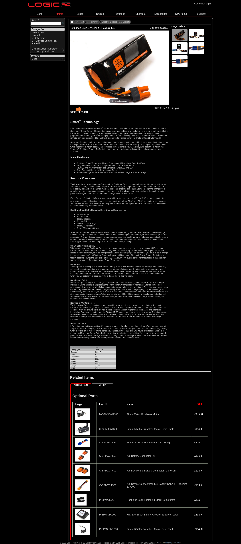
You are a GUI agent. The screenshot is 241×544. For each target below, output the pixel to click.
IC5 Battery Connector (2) (141, 456)
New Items (181, 14)
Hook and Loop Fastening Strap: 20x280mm (151, 500)
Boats (80, 14)
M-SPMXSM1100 (108, 414)
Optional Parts (81, 385)
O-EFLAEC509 (107, 442)
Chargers (140, 14)
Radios (100, 14)
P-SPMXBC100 (107, 514)
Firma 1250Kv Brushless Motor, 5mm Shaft (150, 529)
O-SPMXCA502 (107, 470)
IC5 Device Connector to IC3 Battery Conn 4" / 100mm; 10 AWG (157, 485)
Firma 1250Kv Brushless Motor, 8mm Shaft (150, 429)
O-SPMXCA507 (107, 485)
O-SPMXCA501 (107, 456)
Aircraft (59, 14)
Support (201, 14)
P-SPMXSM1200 (108, 529)
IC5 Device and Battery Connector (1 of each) (151, 470)
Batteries (120, 14)
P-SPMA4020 (106, 500)
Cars (39, 14)
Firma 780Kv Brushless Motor (143, 414)
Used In (102, 385)
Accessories (160, 14)
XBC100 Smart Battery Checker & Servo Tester (152, 514)
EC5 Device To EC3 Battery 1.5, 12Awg (148, 442)
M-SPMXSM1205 (108, 429)
